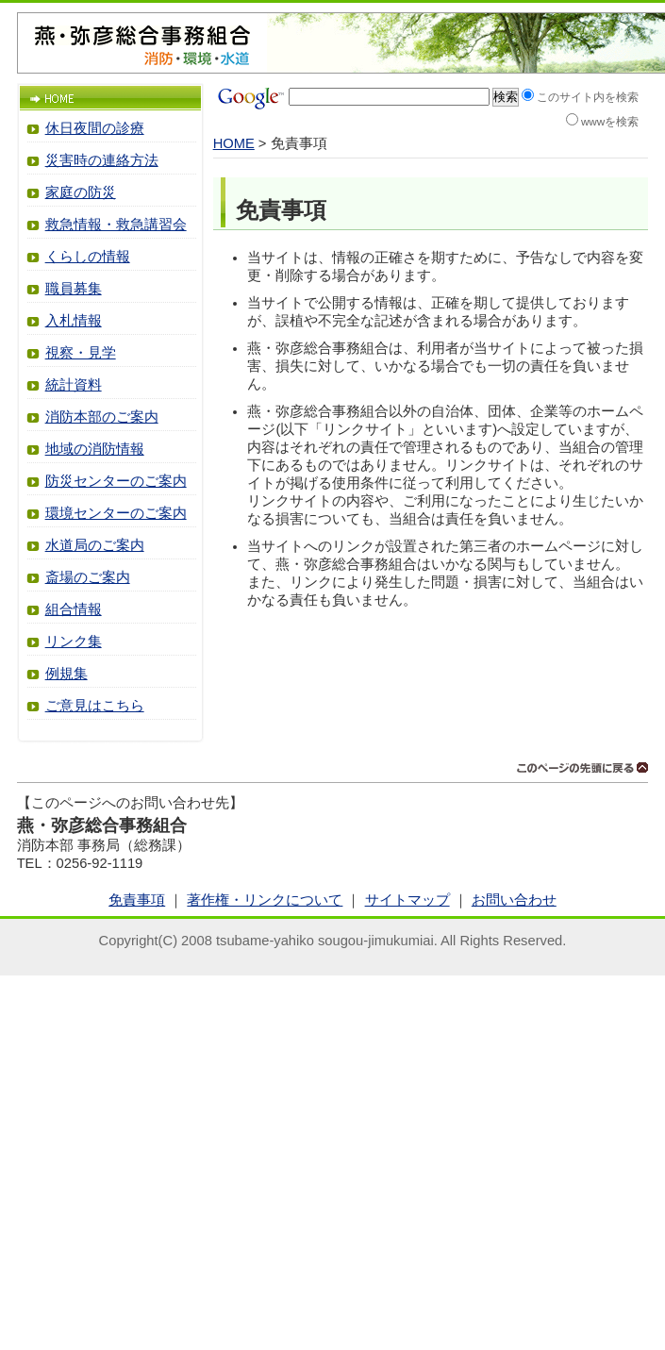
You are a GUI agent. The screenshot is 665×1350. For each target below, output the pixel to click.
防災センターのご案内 (116, 481)
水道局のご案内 (94, 545)
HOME (234, 143)
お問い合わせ (514, 900)
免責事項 (136, 900)
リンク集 (73, 641)
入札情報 (73, 320)
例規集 (66, 673)
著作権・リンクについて (264, 900)
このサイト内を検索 (588, 97)
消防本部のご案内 (101, 417)
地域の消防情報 (94, 449)
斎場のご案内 (87, 577)
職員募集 (73, 288)
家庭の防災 (80, 192)
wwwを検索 (610, 121)
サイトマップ (407, 900)
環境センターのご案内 (116, 513)
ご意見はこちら (94, 705)
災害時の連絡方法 (101, 160)
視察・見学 (80, 352)
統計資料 (73, 384)
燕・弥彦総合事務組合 (142, 35)
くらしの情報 (87, 256)
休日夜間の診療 (94, 128)
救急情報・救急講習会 (116, 224)
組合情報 (73, 609)
